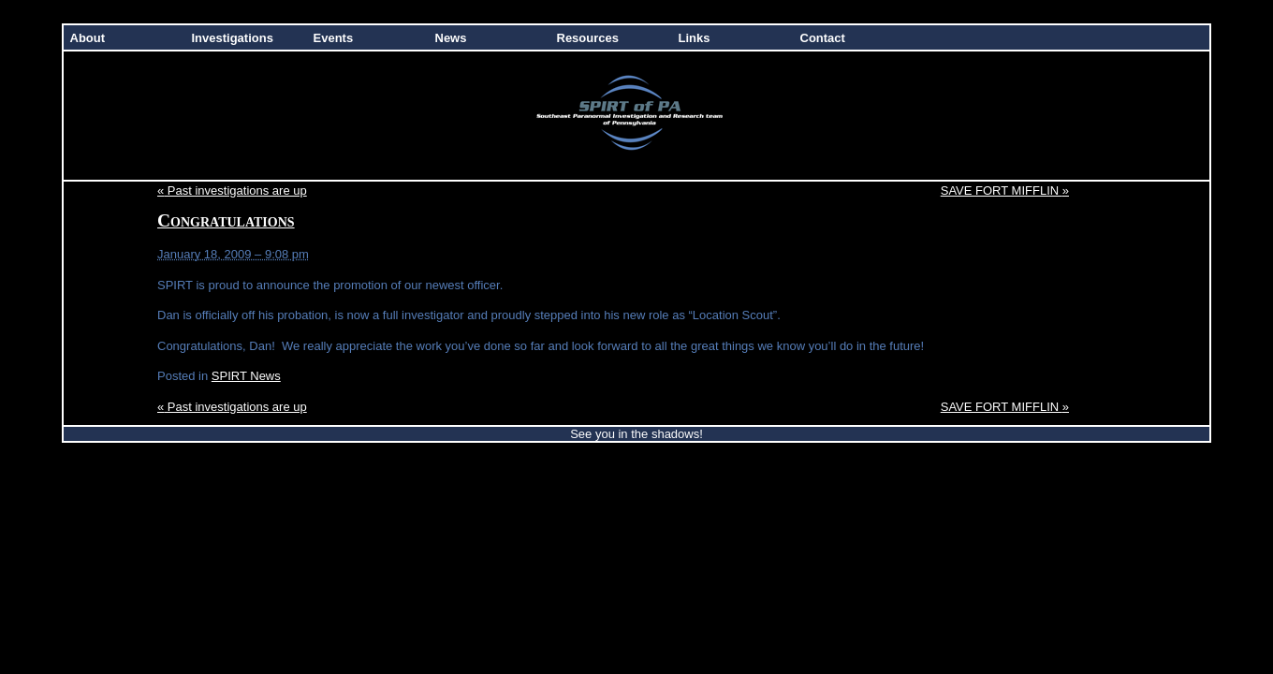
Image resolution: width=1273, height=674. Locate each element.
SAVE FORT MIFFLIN (1005, 190)
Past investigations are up (232, 190)
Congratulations (226, 220)
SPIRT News (246, 376)
